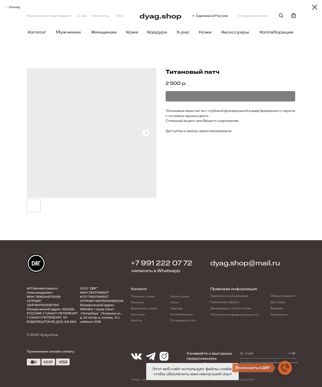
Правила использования (229, 296)
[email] (266, 353)
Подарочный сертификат (48, 16)
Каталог (37, 32)
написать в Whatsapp (155, 270)
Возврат (277, 308)
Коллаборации (276, 32)
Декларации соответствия (230, 308)
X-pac (183, 32)
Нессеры (138, 314)
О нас (82, 16)
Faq (120, 16)
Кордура (157, 32)
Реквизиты (279, 314)
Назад (14, 7)
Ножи (205, 32)
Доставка (278, 302)
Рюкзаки (137, 302)
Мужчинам (68, 32)
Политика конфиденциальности (234, 314)
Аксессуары (235, 32)
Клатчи (136, 320)
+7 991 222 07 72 (161, 263)
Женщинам (104, 32)
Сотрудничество (253, 16)
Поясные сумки (143, 296)
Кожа (132, 32)
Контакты (100, 16)
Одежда (176, 308)
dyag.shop (160, 16)
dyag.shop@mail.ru (245, 263)
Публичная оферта (224, 302)
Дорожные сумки (144, 308)
